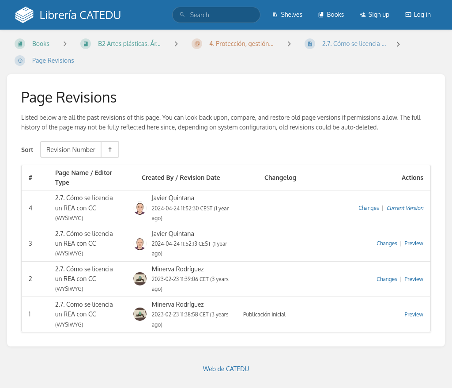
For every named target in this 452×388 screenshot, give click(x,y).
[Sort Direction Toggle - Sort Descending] (109, 149)
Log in (418, 14)
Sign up (374, 14)
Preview (414, 243)
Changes (368, 208)
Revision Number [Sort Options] (70, 149)
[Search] (182, 15)
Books (331, 14)
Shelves (287, 14)
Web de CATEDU (226, 369)
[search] (216, 15)
